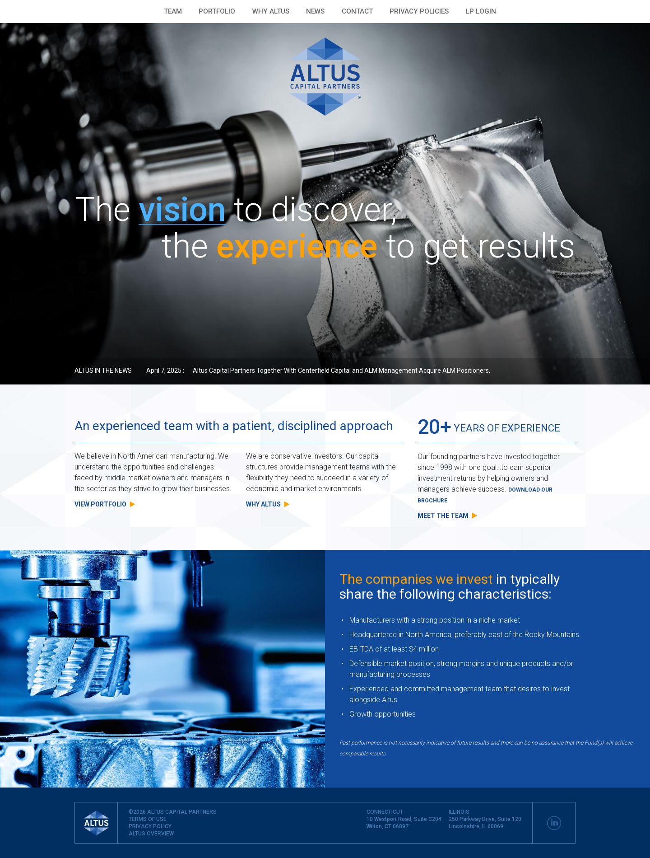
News (315, 11)
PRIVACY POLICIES (419, 11)
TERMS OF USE (148, 819)
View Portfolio (104, 504)
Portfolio (217, 11)
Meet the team (447, 515)
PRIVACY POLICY (150, 826)
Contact (357, 11)
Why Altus (270, 11)
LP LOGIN (481, 11)
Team (173, 11)
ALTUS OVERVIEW (151, 833)
